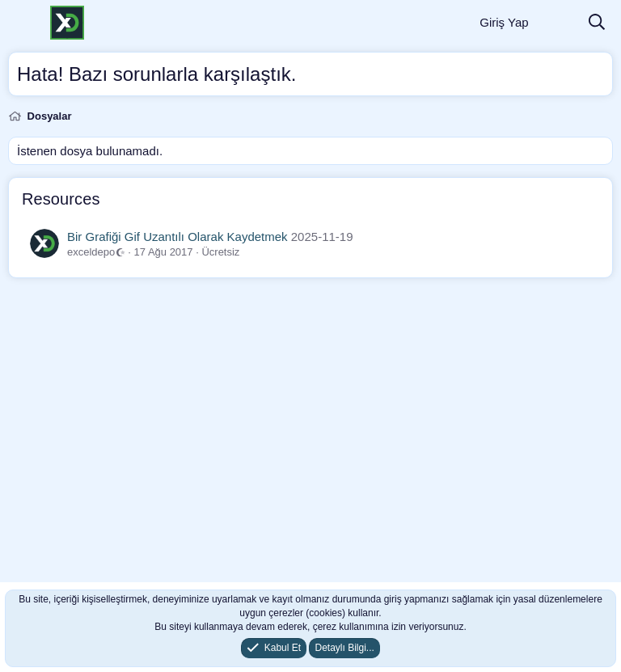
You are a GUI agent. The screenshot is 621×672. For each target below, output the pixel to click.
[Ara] (596, 23)
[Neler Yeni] (558, 23)
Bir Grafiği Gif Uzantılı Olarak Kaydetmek (177, 236)
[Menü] (22, 22)
